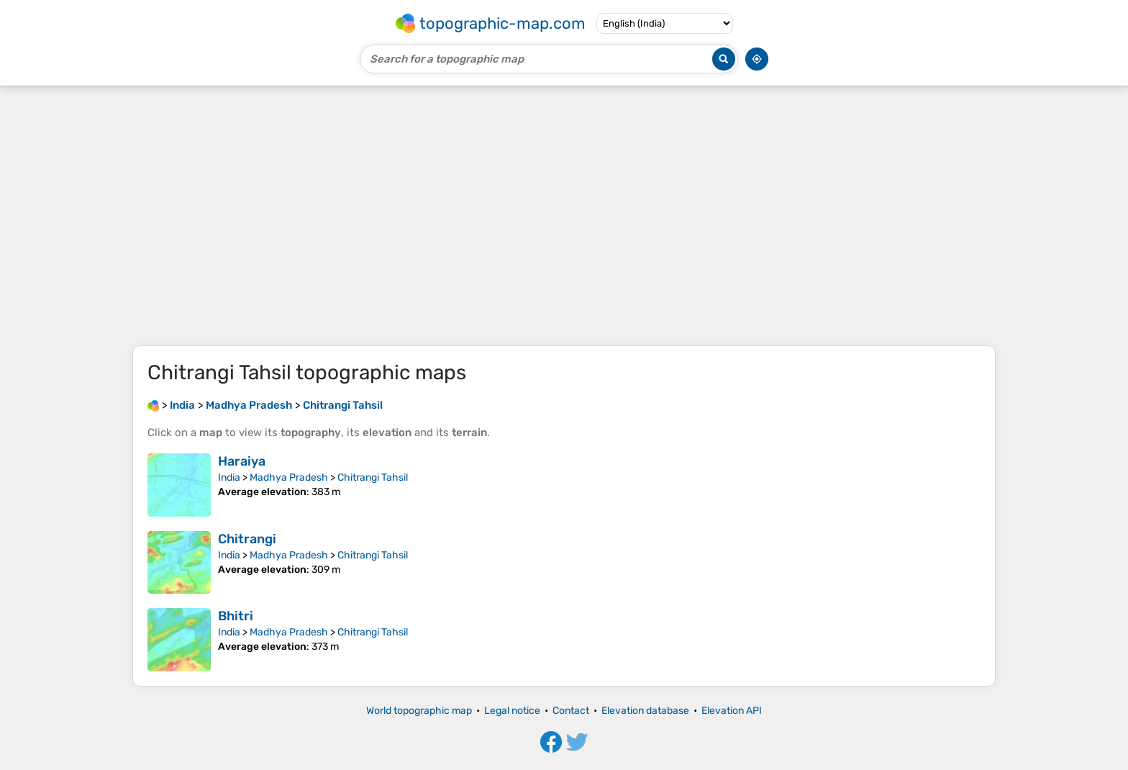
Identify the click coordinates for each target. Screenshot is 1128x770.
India (229, 477)
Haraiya (241, 461)
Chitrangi (247, 539)
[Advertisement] (564, 216)
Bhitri (235, 616)
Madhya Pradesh (289, 477)
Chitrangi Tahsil (372, 477)
